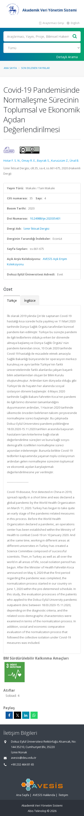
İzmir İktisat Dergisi (36, 229)
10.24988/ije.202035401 (45, 218)
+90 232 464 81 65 (22, 764)
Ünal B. (74, 160)
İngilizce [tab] (30, 300)
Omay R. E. (29, 160)
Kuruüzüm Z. (59, 160)
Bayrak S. (43, 160)
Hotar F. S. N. (11, 160)
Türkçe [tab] (12, 300)
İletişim (63, 795)
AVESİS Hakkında (44, 795)
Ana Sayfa (10, 68)
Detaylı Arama (67, 57)
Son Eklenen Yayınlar (35, 68)
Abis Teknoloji (37, 811)
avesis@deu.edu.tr (23, 758)
